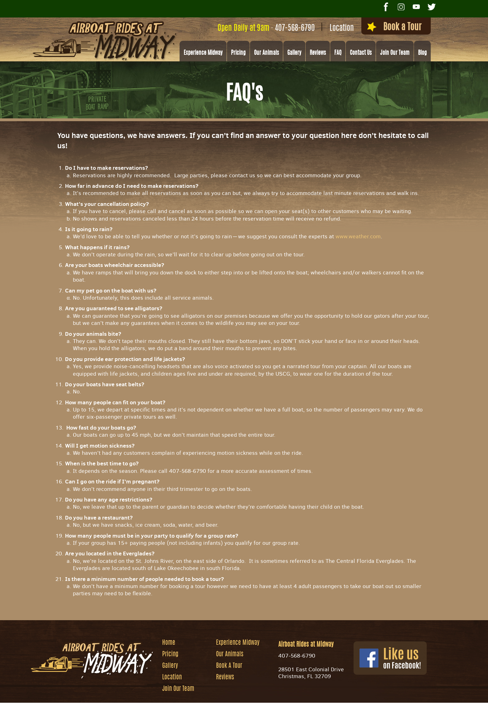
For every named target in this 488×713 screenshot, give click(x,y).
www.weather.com (358, 236)
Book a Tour (394, 27)
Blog (422, 53)
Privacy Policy (319, 705)
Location (342, 28)
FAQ (337, 53)
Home (168, 643)
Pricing (238, 53)
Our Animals (266, 53)
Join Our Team (395, 53)
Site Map (285, 705)
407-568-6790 (295, 28)
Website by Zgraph (248, 705)
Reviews (318, 53)
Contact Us (361, 53)
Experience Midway (203, 53)
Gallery (294, 53)
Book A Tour (229, 666)
